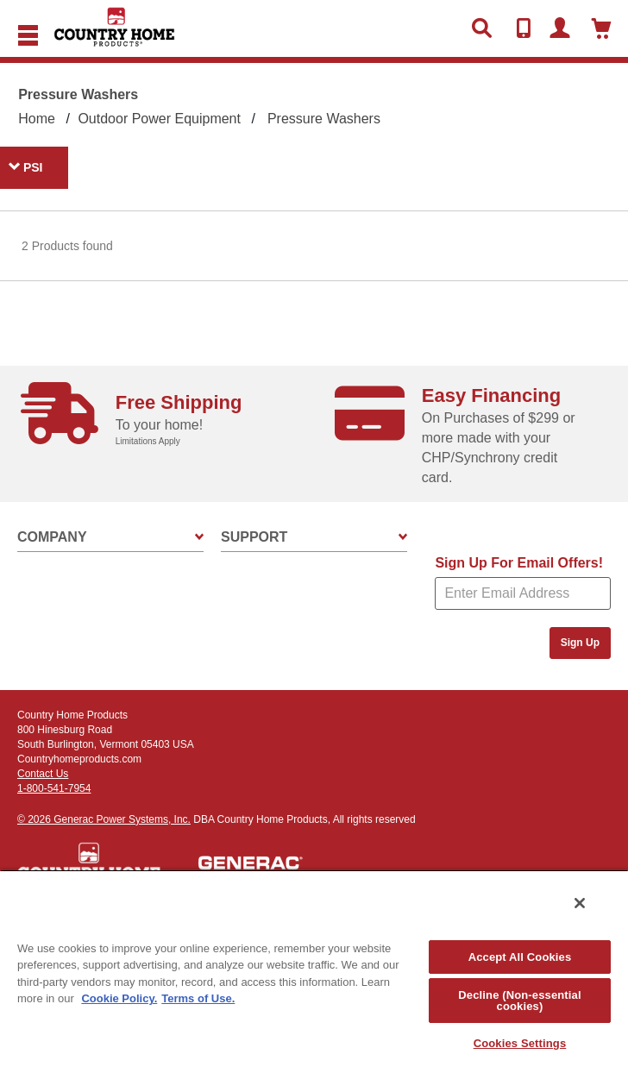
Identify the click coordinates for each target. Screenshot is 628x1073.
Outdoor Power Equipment (159, 118)
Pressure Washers (323, 118)
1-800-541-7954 (54, 788)
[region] (314, 971)
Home (36, 118)
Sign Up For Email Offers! (519, 562)
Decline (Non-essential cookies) (519, 1000)
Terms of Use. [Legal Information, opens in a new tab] (198, 998)
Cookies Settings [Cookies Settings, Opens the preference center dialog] (520, 1043)
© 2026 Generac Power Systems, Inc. (104, 819)
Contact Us (42, 774)
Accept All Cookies (520, 957)
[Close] (580, 903)
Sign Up (580, 643)
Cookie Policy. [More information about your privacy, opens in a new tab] (119, 998)
